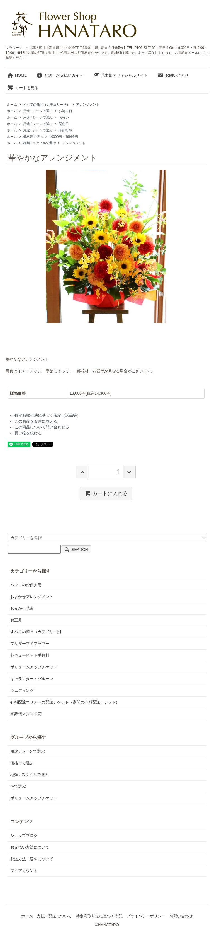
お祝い (64, 117)
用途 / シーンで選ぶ (38, 111)
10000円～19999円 (63, 137)
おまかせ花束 (22, 608)
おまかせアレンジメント (31, 596)
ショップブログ (24, 835)
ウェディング (22, 690)
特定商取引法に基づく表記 (99, 916)
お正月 (16, 620)
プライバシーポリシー (146, 916)
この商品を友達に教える (35, 421)
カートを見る (22, 87)
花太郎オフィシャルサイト (120, 75)
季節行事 (65, 130)
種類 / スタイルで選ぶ (39, 143)
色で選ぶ (18, 786)
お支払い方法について (29, 847)
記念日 (64, 124)
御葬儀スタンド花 (26, 714)
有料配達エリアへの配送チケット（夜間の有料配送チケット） (65, 702)
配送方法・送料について (31, 859)
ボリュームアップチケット (33, 667)
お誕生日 (65, 111)
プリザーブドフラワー (29, 643)
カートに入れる (106, 493)
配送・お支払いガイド (59, 75)
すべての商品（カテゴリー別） (46, 105)
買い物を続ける (28, 433)
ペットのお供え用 (26, 585)
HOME (17, 75)
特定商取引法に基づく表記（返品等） (47, 415)
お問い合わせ (173, 75)
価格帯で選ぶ (33, 137)
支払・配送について (54, 916)
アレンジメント (87, 105)
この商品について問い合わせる (41, 427)
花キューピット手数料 (29, 655)
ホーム (12, 105)
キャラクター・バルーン (31, 678)
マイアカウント (24, 870)
